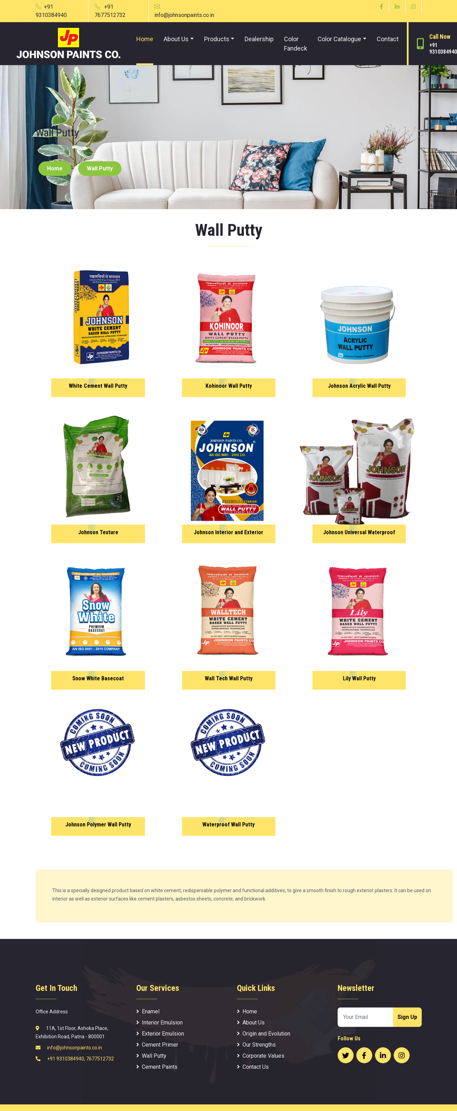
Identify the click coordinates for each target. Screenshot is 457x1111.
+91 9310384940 (51, 10)
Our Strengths (256, 1044)
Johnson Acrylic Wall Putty (359, 386)
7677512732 (100, 1058)
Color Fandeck (295, 43)
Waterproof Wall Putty (228, 825)
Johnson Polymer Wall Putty (98, 825)
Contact (388, 39)
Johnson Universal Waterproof (359, 532)
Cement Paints (156, 1067)
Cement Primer (157, 1044)
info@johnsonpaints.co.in (74, 1047)
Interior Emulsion (159, 1022)
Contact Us (253, 1067)
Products (216, 39)
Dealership (259, 39)
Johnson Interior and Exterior (228, 532)
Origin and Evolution (263, 1033)
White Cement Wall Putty (98, 386)
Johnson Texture (98, 532)
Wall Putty (100, 168)
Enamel (147, 1011)
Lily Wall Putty (358, 678)
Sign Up (407, 1017)
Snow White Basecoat (98, 678)
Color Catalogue (339, 39)
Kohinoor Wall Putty (228, 386)
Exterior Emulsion (160, 1033)
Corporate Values (260, 1055)
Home (144, 39)
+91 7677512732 (110, 10)
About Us (176, 39)
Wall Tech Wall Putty (228, 678)
